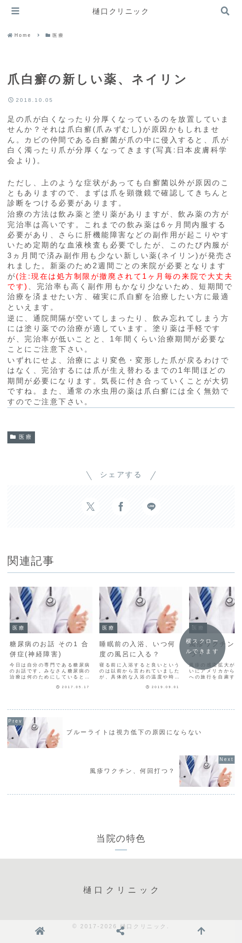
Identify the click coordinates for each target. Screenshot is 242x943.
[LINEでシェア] (151, 506)
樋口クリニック (120, 11)
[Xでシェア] (90, 506)
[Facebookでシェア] (121, 506)
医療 (21, 437)
